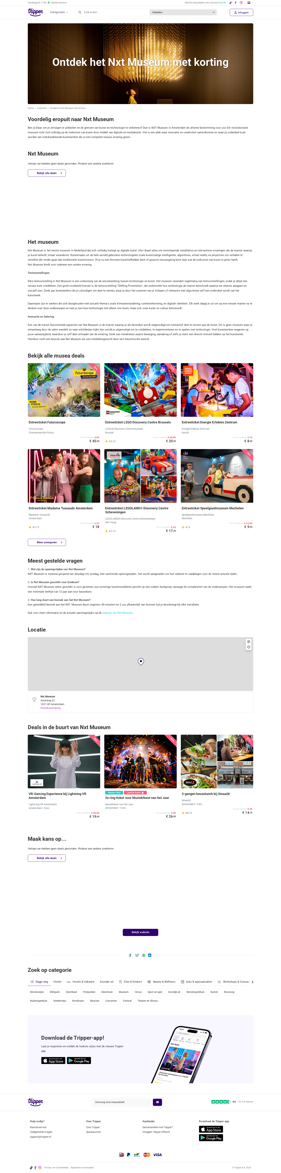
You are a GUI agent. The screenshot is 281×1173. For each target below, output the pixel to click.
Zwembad (72, 992)
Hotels (57, 981)
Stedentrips (60, 1001)
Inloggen (241, 12)
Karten (219, 992)
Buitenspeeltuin (39, 1001)
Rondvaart (79, 1001)
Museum (126, 992)
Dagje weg (39, 981)
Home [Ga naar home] (31, 108)
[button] (141, 662)
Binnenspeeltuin (200, 992)
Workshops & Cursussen (236, 981)
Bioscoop (234, 992)
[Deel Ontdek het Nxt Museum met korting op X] (137, 955)
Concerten (113, 1001)
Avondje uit (107, 981)
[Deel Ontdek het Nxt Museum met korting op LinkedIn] (149, 955)
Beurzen (96, 1001)
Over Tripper (93, 1127)
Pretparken (90, 992)
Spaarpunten (93, 1132)
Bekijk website (140, 932)
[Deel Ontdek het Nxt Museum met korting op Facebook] (130, 955)
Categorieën (57, 12)
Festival (129, 1001)
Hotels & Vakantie (81, 981)
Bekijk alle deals (49, 173)
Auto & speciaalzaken (197, 981)
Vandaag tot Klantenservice (47, 2)
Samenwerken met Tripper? (157, 1127)
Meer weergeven (49, 542)
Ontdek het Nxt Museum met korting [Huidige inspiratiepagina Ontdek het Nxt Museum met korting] (68, 108)
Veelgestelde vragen (41, 1132)
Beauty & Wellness (162, 982)
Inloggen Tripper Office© (156, 1132)
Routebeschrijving (51, 708)
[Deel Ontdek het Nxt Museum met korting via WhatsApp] (144, 955)
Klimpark (55, 992)
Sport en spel (158, 992)
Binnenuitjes (37, 992)
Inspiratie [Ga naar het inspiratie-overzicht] (42, 108)
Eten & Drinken (130, 981)
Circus (140, 992)
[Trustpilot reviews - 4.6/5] (232, 1102)
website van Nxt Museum (117, 612)
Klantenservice (38, 1127)
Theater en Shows (150, 1001)
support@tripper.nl (40, 1136)
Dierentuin (109, 992)
